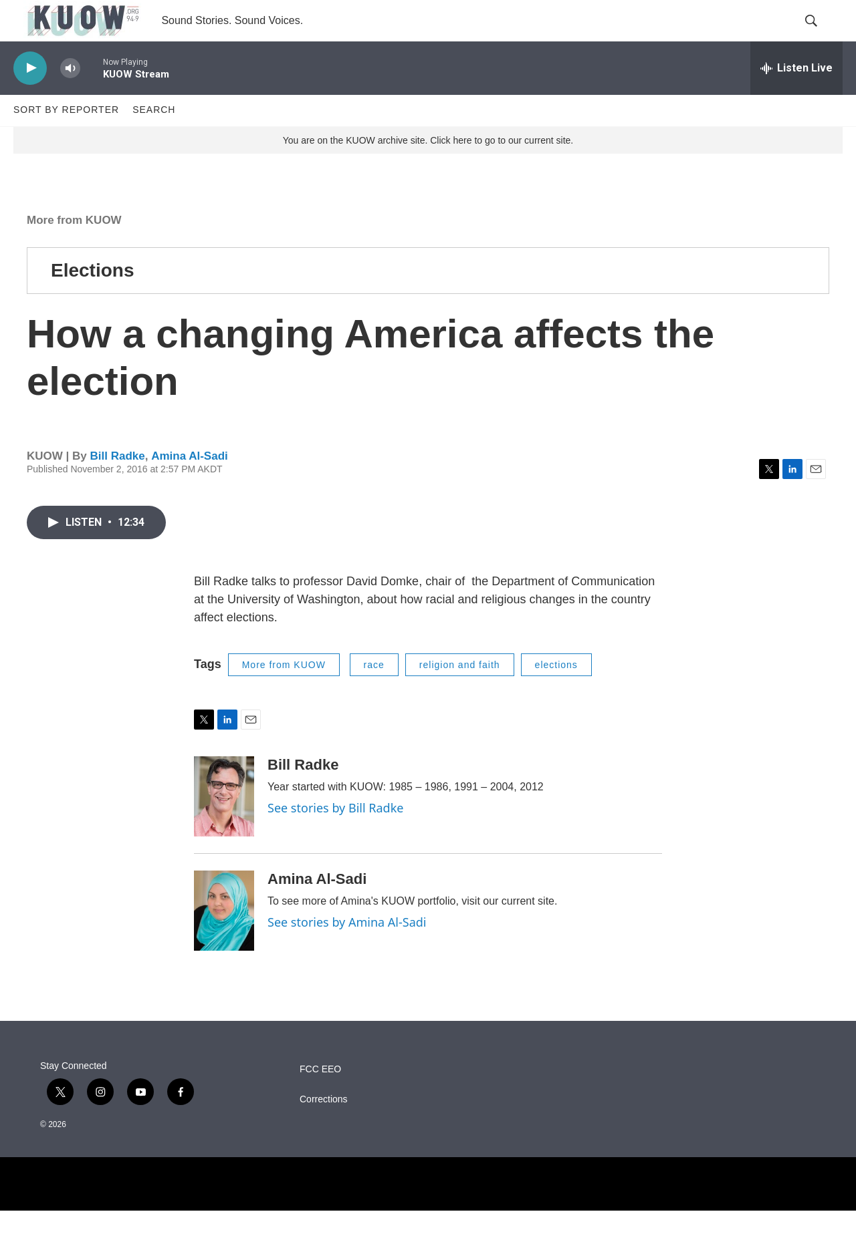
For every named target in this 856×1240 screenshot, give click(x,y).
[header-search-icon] (821, 35)
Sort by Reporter (66, 139)
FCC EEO (320, 1099)
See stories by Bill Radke (335, 837)
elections (556, 693)
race (374, 693)
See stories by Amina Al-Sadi (347, 951)
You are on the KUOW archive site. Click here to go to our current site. (428, 169)
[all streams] (796, 97)
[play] (30, 97)
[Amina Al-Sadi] (224, 940)
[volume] (70, 97)
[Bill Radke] (224, 826)
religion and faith (459, 693)
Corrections (324, 1129)
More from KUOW (74, 249)
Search (153, 139)
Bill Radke (117, 484)
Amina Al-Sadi (189, 484)
